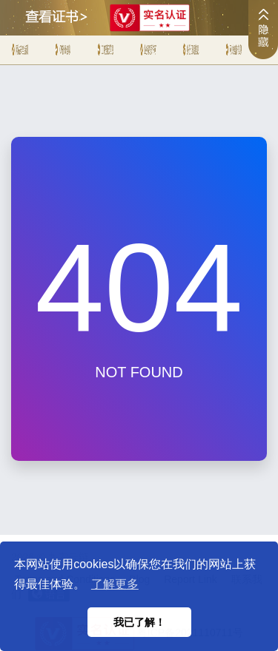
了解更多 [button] (115, 584)
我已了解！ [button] (139, 622)
